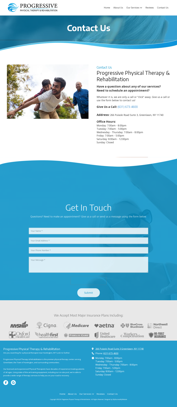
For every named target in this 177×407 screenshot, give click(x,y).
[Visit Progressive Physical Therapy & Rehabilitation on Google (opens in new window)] (13, 382)
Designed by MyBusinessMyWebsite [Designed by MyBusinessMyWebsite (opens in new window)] (115, 399)
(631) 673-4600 (128, 107)
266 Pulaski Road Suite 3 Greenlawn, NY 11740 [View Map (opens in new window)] (119, 348)
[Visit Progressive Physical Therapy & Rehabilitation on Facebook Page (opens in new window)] (5, 382)
